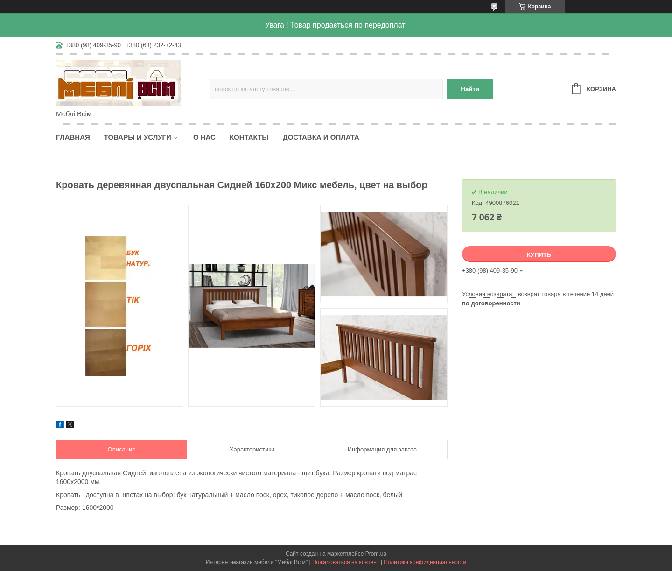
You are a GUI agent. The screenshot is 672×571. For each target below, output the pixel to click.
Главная (73, 137)
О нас (204, 137)
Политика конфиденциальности (425, 562)
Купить (539, 254)
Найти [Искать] (470, 88)
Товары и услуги (137, 137)
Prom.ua (375, 553)
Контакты (249, 137)
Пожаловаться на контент (345, 562)
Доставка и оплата (321, 137)
